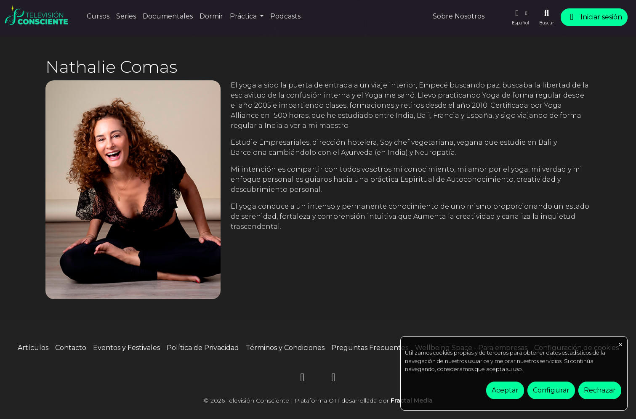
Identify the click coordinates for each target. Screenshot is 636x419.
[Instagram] (302, 379)
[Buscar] (546, 17)
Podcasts (285, 16)
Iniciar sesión (594, 17)
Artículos (33, 348)
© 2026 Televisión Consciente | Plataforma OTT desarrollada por (318, 400)
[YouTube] (333, 379)
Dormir (211, 16)
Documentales (168, 16)
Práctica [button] (244, 16)
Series (126, 16)
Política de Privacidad (203, 348)
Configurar (551, 390)
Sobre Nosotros (458, 16)
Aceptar (505, 390)
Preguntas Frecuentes (369, 348)
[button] (520, 17)
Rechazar (600, 390)
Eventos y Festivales (126, 348)
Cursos (98, 16)
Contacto (70, 348)
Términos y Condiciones (285, 348)
